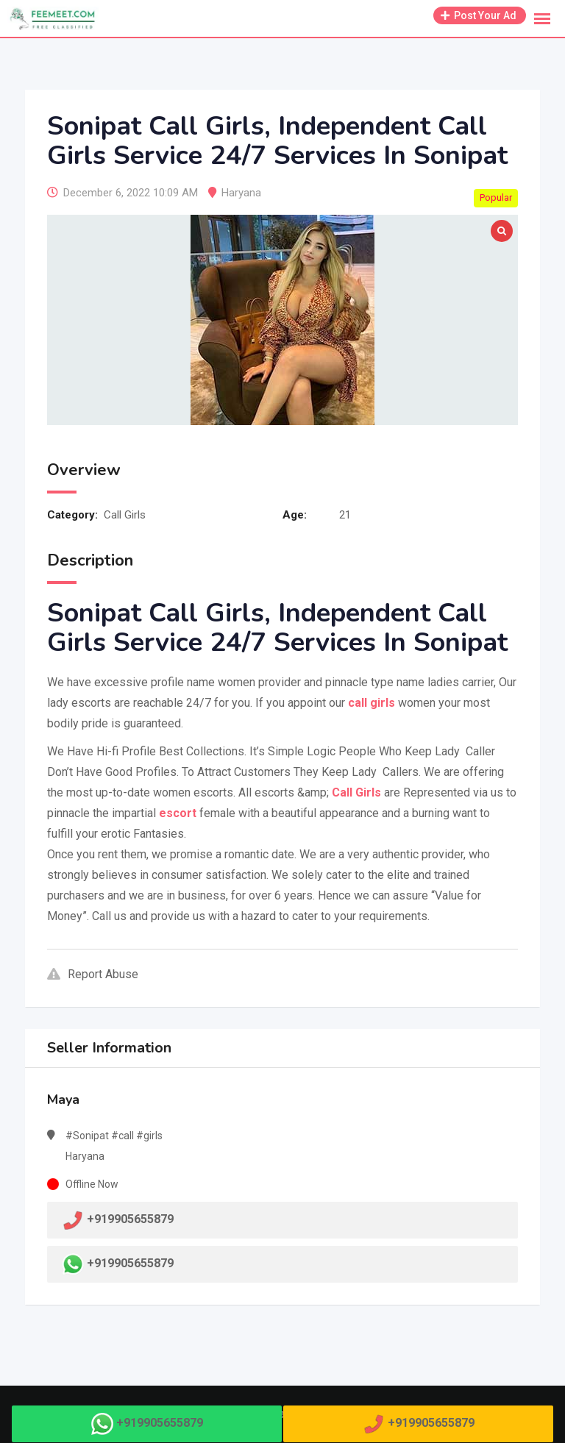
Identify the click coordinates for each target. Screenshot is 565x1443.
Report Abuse (92, 974)
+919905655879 (130, 1263)
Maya (63, 1099)
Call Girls (125, 514)
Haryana (241, 192)
